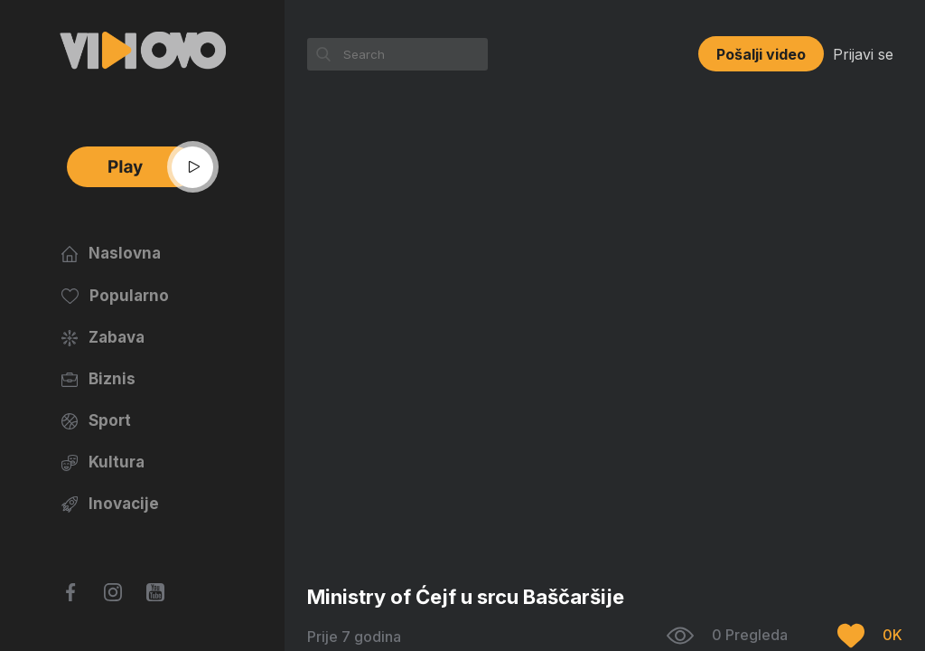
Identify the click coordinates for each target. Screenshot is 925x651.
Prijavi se (863, 54)
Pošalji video (761, 54)
